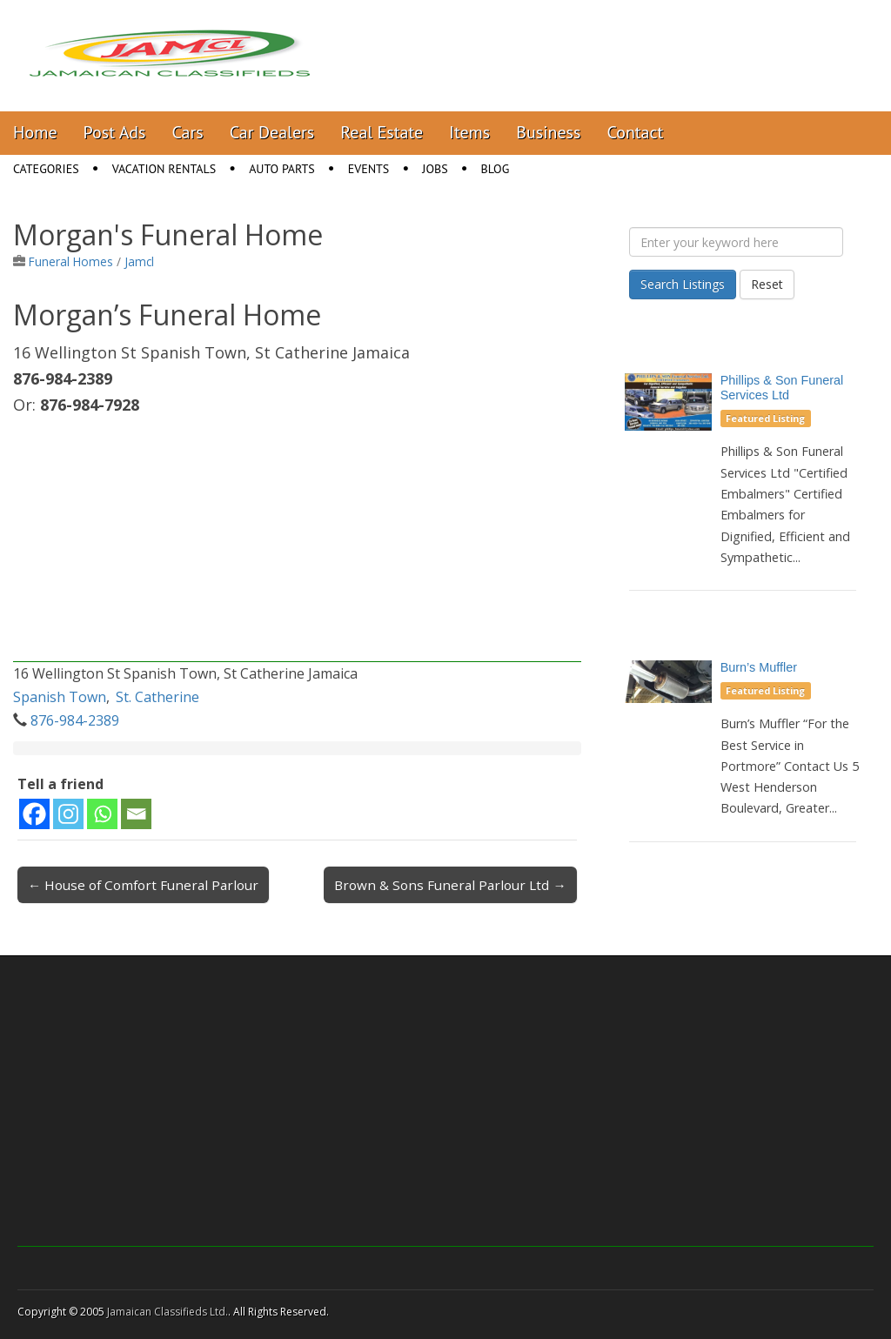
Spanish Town (59, 696)
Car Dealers (272, 132)
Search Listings (682, 284)
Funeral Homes (71, 261)
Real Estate (381, 132)
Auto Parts (282, 169)
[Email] (136, 814)
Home (35, 132)
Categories (46, 169)
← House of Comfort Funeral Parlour (143, 885)
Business (548, 132)
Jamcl (139, 261)
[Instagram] (68, 814)
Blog (495, 169)
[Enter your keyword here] (736, 242)
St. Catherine (157, 696)
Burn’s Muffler (758, 667)
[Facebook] (34, 814)
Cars (188, 132)
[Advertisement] (297, 540)
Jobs (434, 169)
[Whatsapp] (102, 814)
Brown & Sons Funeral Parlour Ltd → (450, 885)
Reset (767, 284)
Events (369, 169)
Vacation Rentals (164, 169)
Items (469, 132)
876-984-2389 (74, 720)
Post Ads (115, 132)
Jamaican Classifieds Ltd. (167, 1311)
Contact (634, 132)
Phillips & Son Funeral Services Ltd (782, 387)
